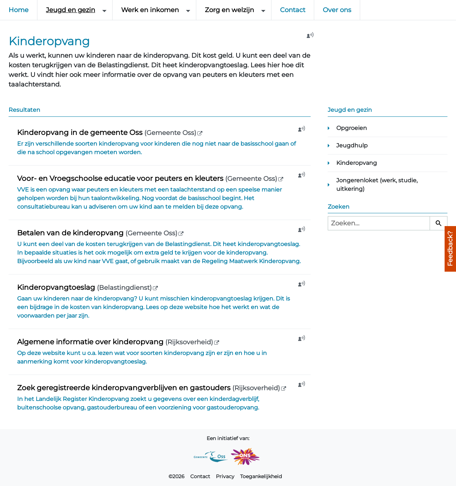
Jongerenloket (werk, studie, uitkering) (377, 184)
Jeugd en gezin (70, 10)
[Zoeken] (438, 223)
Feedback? (450, 248)
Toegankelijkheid (261, 476)
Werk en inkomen (150, 10)
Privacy (225, 476)
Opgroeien (351, 128)
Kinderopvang (356, 163)
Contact (292, 10)
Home (18, 10)
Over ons (337, 10)
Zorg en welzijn (229, 10)
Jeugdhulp (352, 145)
